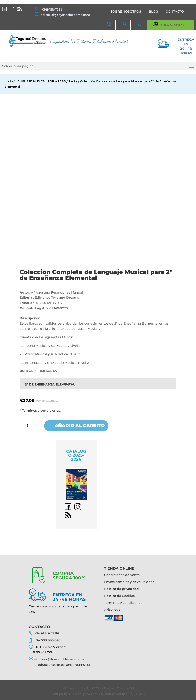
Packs (72, 81)
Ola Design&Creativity (86, 694)
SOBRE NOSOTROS (125, 11)
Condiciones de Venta (122, 575)
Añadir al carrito (80, 425)
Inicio (8, 81)
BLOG (153, 11)
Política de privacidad (121, 589)
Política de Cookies (119, 596)
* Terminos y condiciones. (40, 411)
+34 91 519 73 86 (46, 633)
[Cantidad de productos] (29, 425)
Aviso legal (112, 609)
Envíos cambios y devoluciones (129, 582)
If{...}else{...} (138, 694)
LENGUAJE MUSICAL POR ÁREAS (41, 81)
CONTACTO (175, 11)
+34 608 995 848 (47, 640)
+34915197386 (52, 9)
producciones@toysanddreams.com (63, 665)
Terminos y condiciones (123, 603)
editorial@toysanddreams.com (65, 15)
